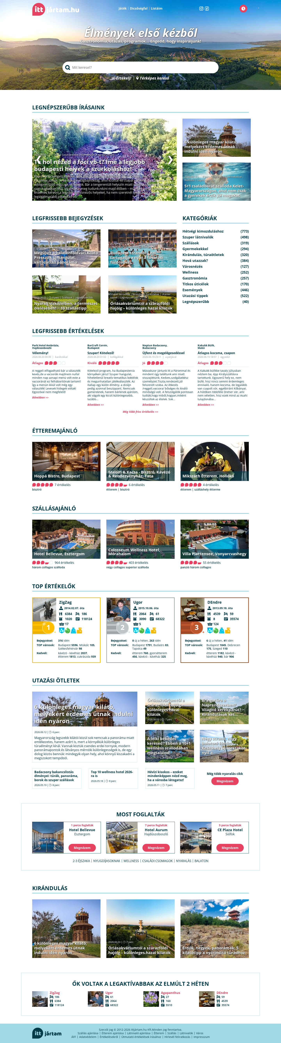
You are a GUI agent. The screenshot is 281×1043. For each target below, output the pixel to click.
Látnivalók (186, 1033)
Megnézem (225, 781)
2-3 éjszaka (81, 861)
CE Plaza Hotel (230, 831)
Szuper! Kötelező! (100, 353)
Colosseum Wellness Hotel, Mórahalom (134, 551)
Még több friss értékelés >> (140, 412)
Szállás (171, 1033)
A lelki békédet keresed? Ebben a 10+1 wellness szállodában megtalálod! (169, 745)
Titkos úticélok (195, 284)
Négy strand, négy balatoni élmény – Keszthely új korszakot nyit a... (223, 745)
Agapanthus (170, 993)
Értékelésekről (109, 1037)
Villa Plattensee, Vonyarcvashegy (214, 553)
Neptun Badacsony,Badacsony (154, 347)
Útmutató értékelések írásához (141, 1037)
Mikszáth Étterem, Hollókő (208, 476)
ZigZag (65, 602)
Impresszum (202, 1037)
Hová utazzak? (222, 132)
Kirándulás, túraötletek (197, 132)
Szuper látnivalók (120, 294)
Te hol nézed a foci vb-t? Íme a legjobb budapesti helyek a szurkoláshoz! (89, 165)
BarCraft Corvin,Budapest (97, 347)
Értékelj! (123, 78)
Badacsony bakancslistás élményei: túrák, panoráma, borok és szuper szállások (56, 776)
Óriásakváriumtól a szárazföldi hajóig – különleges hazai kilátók (141, 306)
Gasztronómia (70, 154)
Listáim (157, 8)
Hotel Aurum (156, 831)
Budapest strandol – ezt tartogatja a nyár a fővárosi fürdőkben (136, 257)
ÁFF (73, 1037)
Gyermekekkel (233, 176)
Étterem (159, 1033)
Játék (123, 8)
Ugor (137, 602)
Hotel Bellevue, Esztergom (59, 553)
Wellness (189, 180)
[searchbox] (140, 67)
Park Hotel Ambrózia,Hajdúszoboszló (45, 347)
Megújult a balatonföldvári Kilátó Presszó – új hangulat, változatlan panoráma (66, 257)
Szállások (217, 176)
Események (87, 154)
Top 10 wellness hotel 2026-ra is (112, 774)
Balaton (201, 861)
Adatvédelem (87, 1037)
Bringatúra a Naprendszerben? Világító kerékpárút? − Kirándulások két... (223, 707)
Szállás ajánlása (88, 1033)
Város (199, 1033)
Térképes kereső (154, 78)
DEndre (214, 602)
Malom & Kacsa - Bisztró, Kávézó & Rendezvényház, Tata (139, 474)
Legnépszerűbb (106, 154)
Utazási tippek (195, 295)
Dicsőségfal (139, 8)
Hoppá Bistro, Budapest (57, 476)
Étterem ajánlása (113, 1033)
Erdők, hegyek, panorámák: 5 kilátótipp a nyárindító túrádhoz (213, 950)
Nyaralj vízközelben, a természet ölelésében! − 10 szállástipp (66, 306)
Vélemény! (40, 353)
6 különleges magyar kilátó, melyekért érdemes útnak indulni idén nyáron (210, 146)
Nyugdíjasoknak (106, 861)
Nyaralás (183, 861)
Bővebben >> (40, 397)
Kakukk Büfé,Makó (206, 347)
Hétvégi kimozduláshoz (225, 129)
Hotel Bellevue (82, 831)
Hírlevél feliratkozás (177, 1037)
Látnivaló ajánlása (138, 1033)
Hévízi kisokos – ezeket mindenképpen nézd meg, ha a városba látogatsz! (168, 776)
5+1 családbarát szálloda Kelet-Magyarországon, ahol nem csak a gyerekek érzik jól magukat (215, 190)
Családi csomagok (157, 861)
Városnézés (192, 266)
